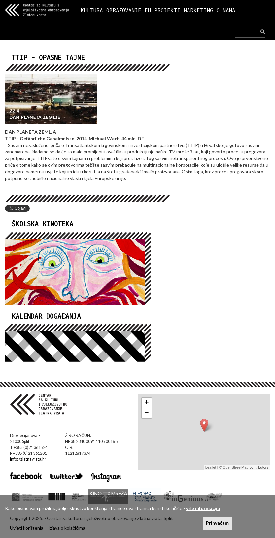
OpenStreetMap (236, 467)
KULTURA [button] (92, 10)
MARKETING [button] (198, 10)
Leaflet (210, 467)
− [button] (146, 413)
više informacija (203, 508)
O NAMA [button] (226, 10)
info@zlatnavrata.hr (28, 459)
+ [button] (146, 403)
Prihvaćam (217, 523)
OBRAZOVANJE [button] (123, 10)
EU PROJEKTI (163, 10)
